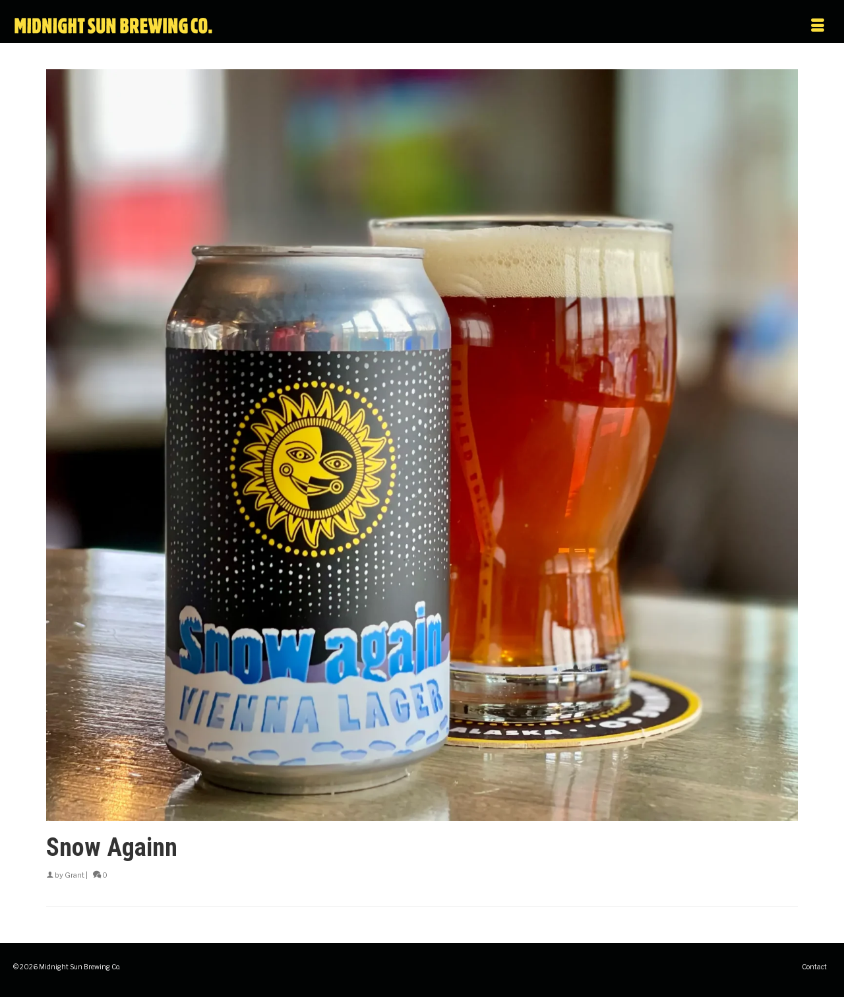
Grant (74, 875)
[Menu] (710, 26)
